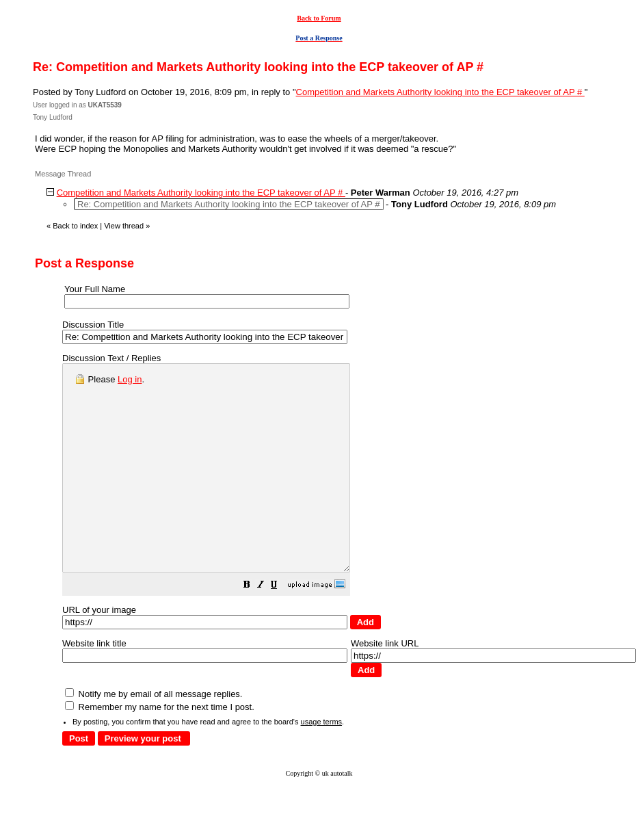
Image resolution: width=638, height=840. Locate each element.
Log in (130, 379)
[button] (281, 627)
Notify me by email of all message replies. (153, 735)
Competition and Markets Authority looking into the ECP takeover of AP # (440, 92)
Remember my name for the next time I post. (159, 748)
